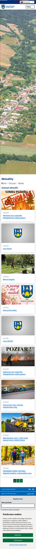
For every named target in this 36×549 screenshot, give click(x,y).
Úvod (3, 183)
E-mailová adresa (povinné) (10, 510)
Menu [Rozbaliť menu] (30, 7)
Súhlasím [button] (17, 535)
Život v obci (12, 183)
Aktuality (21, 183)
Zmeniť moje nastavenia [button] (18, 545)
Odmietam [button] (18, 540)
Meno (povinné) (6, 502)
